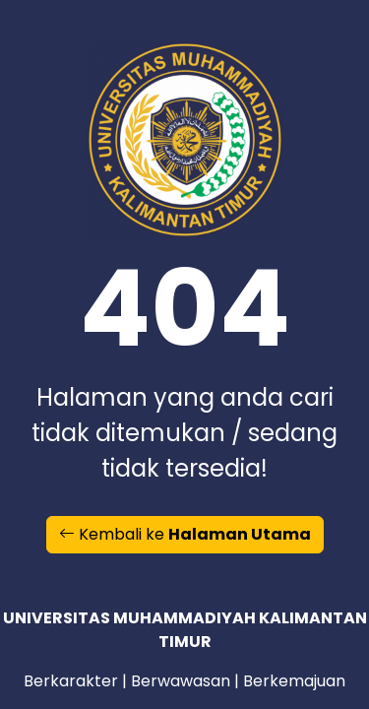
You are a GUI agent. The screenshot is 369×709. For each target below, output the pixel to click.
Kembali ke (185, 534)
